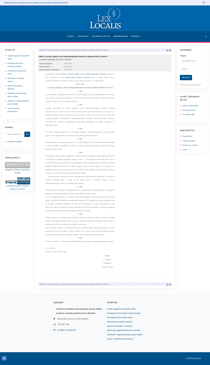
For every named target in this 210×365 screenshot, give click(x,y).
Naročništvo (188, 136)
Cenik (185, 149)
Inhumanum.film (121, 36)
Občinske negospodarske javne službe (124, 334)
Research (136, 36)
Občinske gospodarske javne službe (123, 330)
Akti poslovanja (189, 110)
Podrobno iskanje (15, 141)
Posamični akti (188, 114)
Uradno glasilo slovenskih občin (121, 309)
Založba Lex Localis (101, 36)
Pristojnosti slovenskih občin (120, 317)
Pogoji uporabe (189, 141)
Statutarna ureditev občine (119, 321)
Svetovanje (82, 36)
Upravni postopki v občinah (119, 326)
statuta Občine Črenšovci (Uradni (77, 77)
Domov (70, 36)
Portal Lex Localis (190, 145)
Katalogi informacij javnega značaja (123, 313)
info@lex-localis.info (66, 330)
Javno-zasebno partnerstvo (120, 338)
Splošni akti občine (190, 105)
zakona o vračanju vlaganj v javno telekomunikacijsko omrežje (83, 74)
